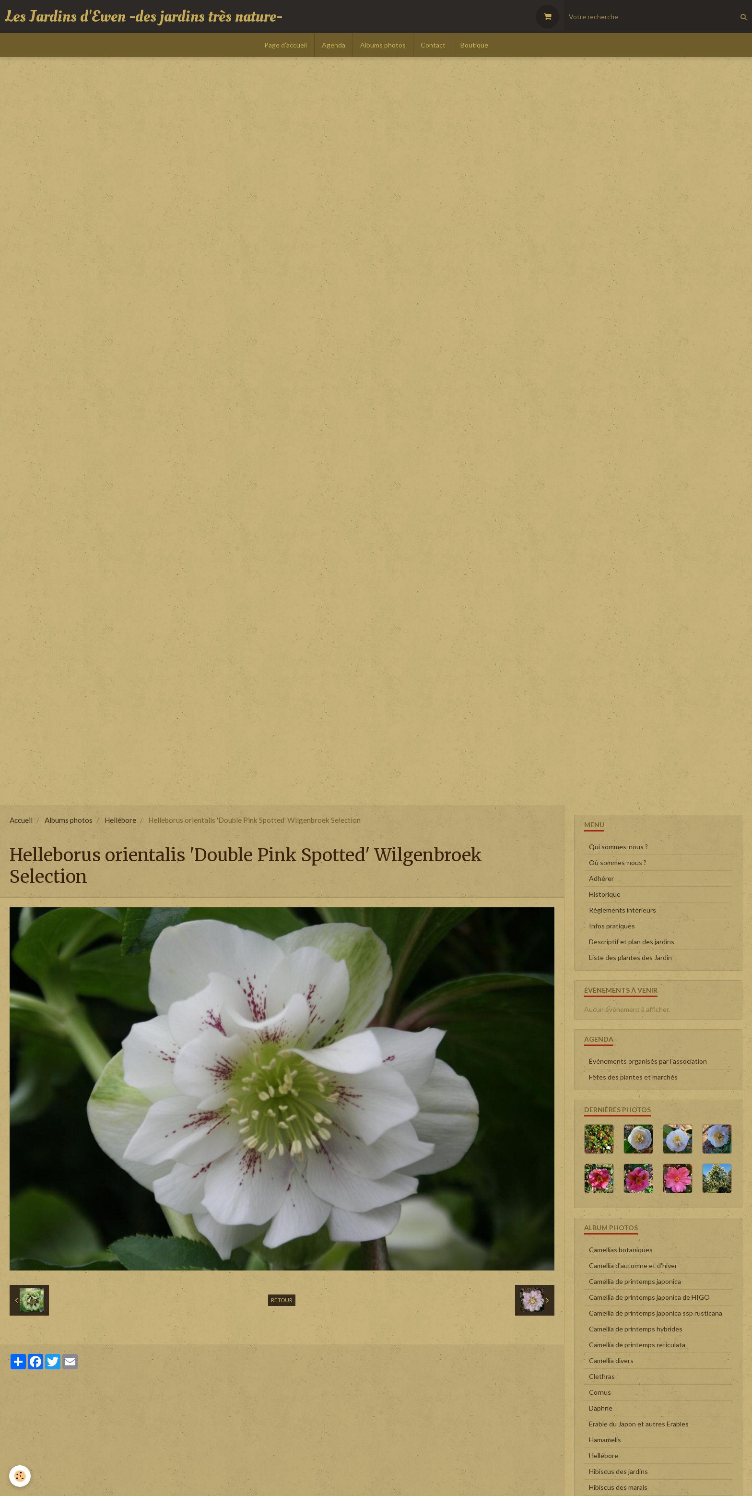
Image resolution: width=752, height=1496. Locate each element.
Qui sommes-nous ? (618, 847)
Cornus (600, 1392)
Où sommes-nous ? (617, 862)
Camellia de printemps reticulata (637, 1345)
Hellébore (120, 820)
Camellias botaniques (621, 1250)
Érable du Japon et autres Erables (639, 1424)
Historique (605, 894)
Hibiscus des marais (618, 1487)
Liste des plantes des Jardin (630, 957)
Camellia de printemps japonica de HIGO (649, 1297)
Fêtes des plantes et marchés (633, 1077)
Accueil (21, 820)
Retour (282, 1300)
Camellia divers (611, 1360)
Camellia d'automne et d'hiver (633, 1265)
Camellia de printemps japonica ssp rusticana (655, 1313)
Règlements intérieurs (622, 910)
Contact (433, 45)
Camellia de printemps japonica (635, 1281)
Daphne (600, 1408)
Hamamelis (605, 1440)
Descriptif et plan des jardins (631, 942)
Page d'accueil (285, 45)
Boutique (474, 45)
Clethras (602, 1376)
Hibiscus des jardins (618, 1471)
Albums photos (383, 45)
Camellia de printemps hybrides (635, 1329)
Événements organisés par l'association (648, 1061)
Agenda (333, 45)
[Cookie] (20, 1476)
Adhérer (601, 878)
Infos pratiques (612, 926)
